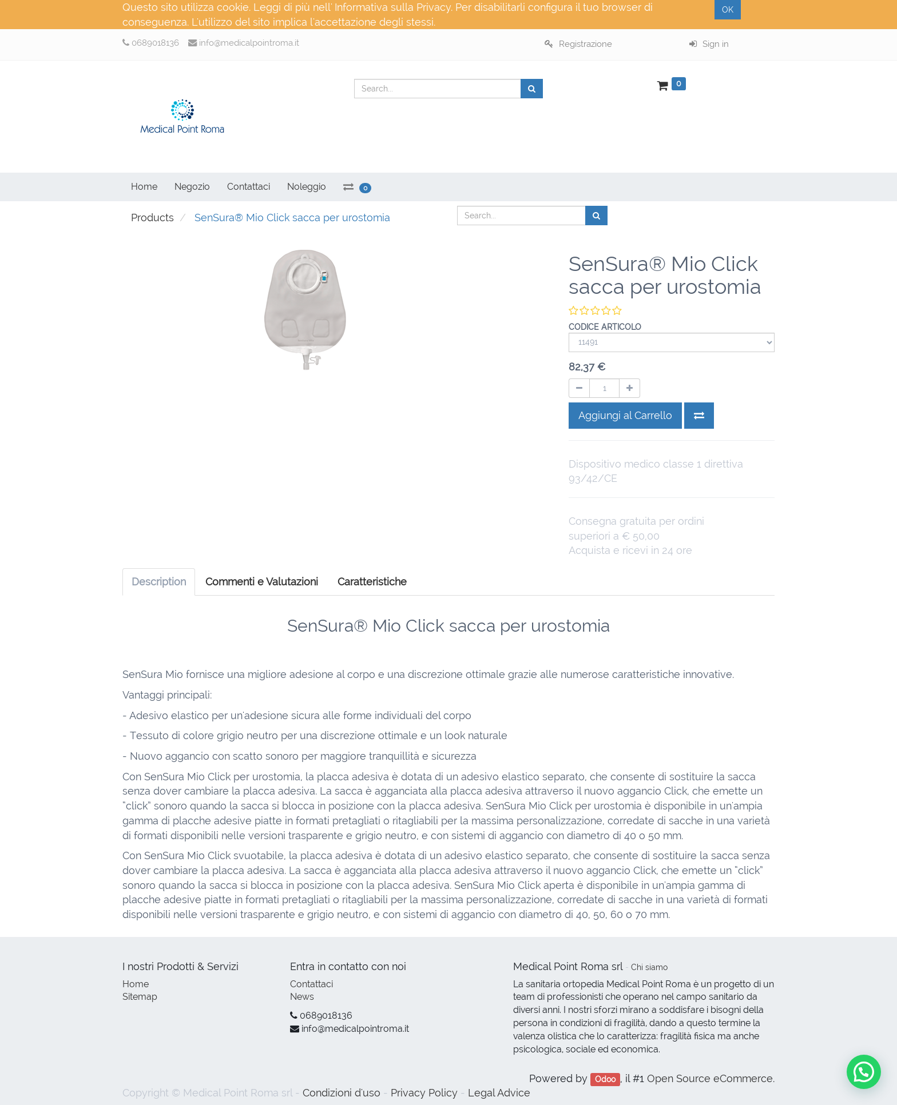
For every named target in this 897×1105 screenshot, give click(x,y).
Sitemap (139, 996)
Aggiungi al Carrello (625, 415)
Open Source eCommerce (710, 1078)
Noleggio (306, 186)
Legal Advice (499, 1093)
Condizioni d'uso (341, 1093)
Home (135, 984)
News (302, 996)
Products (152, 218)
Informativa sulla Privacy (393, 7)
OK (727, 9)
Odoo (605, 1079)
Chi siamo (649, 967)
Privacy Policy (424, 1093)
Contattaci (311, 984)
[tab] (372, 582)
